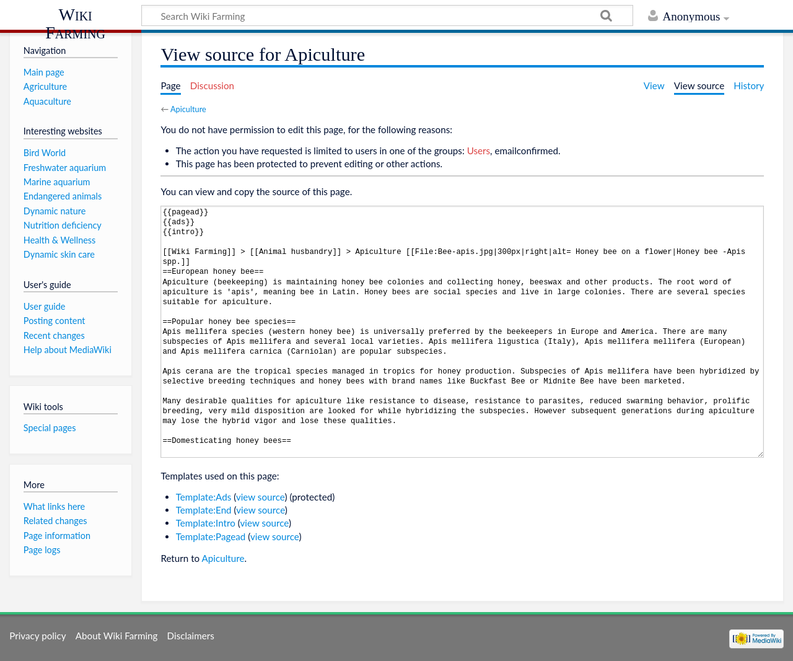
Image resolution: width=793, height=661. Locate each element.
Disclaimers (190, 635)
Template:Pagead (211, 536)
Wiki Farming (75, 23)
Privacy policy (37, 635)
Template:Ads (204, 496)
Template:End (204, 509)
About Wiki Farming (117, 635)
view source (260, 496)
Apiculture (188, 109)
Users (478, 150)
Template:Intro (205, 522)
